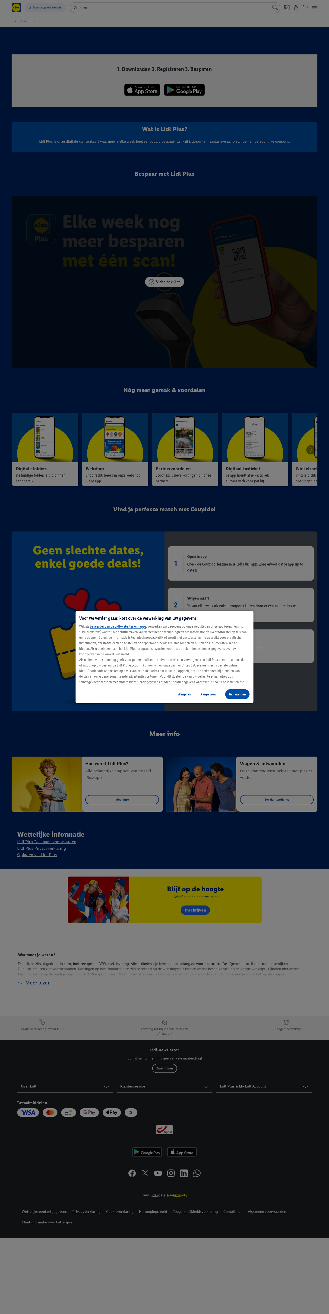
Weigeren (184, 694)
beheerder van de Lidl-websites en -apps (118, 626)
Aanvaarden (237, 694)
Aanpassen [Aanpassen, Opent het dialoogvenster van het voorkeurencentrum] (208, 694)
